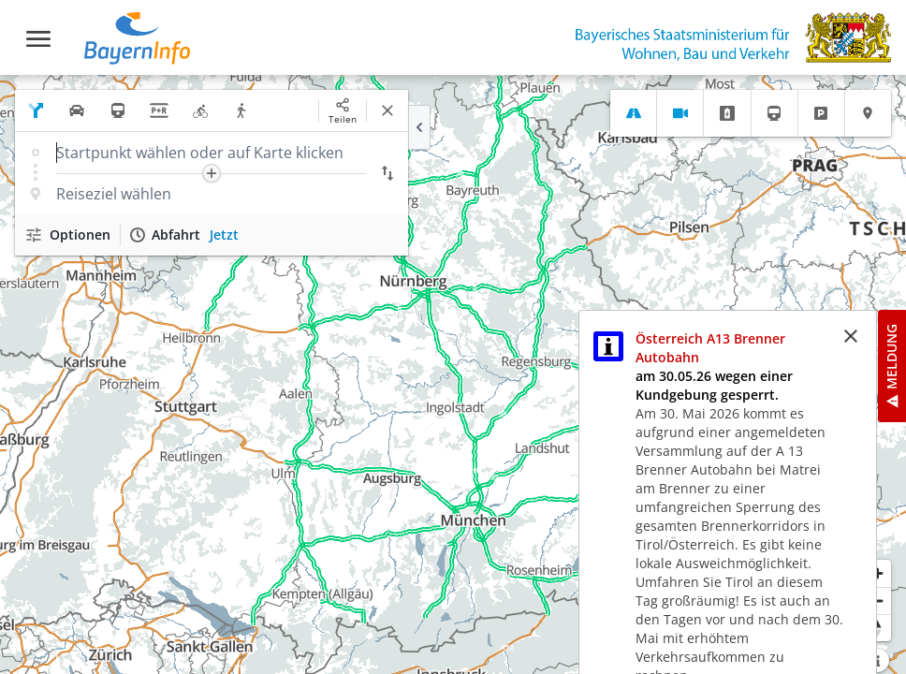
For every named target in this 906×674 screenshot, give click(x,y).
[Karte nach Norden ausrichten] (877, 627)
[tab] (633, 113)
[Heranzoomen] (877, 573)
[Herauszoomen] (877, 600)
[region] (453, 374)
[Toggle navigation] (38, 38)
